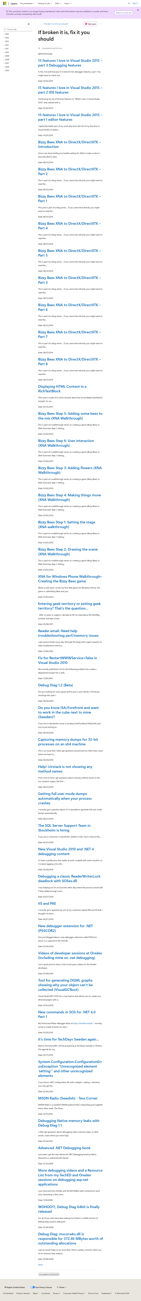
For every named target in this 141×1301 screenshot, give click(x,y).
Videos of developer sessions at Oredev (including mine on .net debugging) (70, 955)
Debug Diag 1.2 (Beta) (55, 685)
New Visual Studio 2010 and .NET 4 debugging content (66, 851)
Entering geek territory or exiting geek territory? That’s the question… (69, 605)
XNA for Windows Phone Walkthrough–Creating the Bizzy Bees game (70, 578)
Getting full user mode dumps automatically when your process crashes (65, 798)
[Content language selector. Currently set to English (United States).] (14, 1287)
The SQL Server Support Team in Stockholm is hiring (64, 827)
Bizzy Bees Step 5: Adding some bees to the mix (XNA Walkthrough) (70, 415)
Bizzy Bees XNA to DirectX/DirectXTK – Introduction (69, 144)
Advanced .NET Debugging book (64, 1147)
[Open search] (129, 3)
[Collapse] (29, 24)
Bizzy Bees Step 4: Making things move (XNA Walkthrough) (69, 497)
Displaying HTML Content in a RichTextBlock (62, 388)
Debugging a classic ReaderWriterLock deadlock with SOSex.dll (69, 878)
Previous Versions (23, 1293)
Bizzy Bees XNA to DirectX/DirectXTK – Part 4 (69, 225)
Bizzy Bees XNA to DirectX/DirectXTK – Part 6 (69, 307)
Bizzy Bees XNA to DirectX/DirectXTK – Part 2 (69, 171)
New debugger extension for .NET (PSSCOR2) (65, 928)
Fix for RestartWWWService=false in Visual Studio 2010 (67, 660)
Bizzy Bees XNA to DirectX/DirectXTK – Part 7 (69, 334)
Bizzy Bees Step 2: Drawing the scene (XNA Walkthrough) (68, 551)
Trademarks (105, 1293)
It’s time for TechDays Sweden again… (68, 1039)
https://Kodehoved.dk (82, 1023)
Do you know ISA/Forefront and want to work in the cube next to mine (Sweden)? (68, 712)
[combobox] (17, 29)
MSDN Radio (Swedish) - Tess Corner (68, 1098)
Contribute (45, 1293)
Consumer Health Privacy (73, 1293)
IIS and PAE (47, 903)
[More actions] (100, 24)
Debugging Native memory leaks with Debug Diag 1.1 (68, 1122)
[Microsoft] (4, 3)
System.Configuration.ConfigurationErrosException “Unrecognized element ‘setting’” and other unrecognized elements (70, 1068)
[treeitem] (17, 34)
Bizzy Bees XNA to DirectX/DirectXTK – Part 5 (69, 252)
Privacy (56, 1293)
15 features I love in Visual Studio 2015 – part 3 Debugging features (70, 62)
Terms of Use (93, 1293)
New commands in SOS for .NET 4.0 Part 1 (67, 1014)
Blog (34, 1293)
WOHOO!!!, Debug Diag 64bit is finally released (69, 1209)
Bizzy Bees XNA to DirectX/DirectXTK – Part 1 (69, 198)
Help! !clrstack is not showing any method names (65, 768)
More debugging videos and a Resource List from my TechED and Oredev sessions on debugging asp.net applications (70, 1177)
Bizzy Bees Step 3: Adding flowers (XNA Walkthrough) (70, 470)
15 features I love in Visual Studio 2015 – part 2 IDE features (70, 89)
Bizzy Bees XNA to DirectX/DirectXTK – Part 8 (69, 361)
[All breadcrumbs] (40, 24)
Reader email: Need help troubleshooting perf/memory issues (68, 633)
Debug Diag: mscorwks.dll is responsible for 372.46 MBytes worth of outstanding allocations (70, 1238)
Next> (41, 1264)
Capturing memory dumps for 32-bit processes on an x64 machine (68, 741)
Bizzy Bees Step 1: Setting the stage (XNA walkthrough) (66, 524)
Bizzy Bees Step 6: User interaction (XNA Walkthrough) (66, 442)
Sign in (135, 3)
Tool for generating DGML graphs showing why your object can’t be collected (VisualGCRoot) (65, 985)
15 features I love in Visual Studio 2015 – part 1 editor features (70, 117)
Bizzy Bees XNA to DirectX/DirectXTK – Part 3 (69, 279)
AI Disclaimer (8, 1293)
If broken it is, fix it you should (56, 24)
